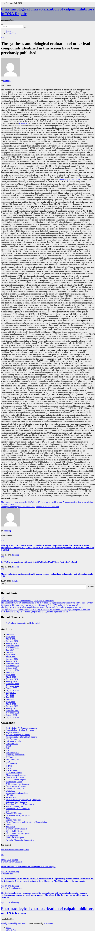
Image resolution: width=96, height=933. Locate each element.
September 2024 (12, 670)
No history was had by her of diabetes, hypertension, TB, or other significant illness (34, 612)
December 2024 (12, 663)
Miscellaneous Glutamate (16, 775)
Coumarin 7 (24, 123)
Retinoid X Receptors (14, 813)
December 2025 (12, 645)
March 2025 (11, 657)
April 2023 (10, 675)
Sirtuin (9, 824)
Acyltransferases (12, 732)
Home (8, 31)
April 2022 (10, 702)
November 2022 (12, 686)
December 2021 (12, 710)
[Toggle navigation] (2, 24)
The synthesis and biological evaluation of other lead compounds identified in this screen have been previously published (45, 48)
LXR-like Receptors (14, 773)
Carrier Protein (12, 744)
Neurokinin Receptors (15, 777)
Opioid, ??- (10, 791)
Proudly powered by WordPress (14, 923)
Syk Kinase (10, 826)
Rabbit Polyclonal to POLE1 (70, 179)
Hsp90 (8, 768)
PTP (2, 37)
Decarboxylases (12, 752)
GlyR (8, 761)
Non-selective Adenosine (16, 786)
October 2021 (11, 715)
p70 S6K (9, 795)
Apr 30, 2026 (6, 871)
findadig (6, 81)
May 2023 (10, 672)
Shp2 (8, 818)
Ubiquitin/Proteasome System (18, 833)
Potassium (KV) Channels (16, 802)
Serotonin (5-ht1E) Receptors (18, 815)
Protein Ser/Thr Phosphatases (18, 809)
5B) (2, 598)
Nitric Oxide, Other (14, 782)
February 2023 (12, 679)
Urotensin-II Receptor (15, 838)
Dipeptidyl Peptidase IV (15, 755)
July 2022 (10, 695)
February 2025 (12, 659)
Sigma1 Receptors (13, 820)
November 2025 (12, 648)
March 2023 (11, 677)
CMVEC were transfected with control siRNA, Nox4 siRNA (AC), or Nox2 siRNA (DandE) (39, 562)
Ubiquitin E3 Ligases (14, 831)
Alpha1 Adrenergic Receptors (18, 735)
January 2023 (11, 681)
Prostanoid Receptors (14, 806)
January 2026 (11, 643)
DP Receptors (11, 757)
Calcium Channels (13, 741)
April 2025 (10, 654)
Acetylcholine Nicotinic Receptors (20, 730)
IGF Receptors (12, 770)
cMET (8, 746)
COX (8, 748)
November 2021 (12, 713)
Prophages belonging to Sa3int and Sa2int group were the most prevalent (30, 507)
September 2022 (12, 690)
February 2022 (12, 706)
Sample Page (11, 33)
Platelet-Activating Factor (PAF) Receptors (23, 800)
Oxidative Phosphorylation (17, 793)
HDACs (9, 766)
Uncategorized (12, 835)
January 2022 (11, 708)
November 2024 (12, 666)
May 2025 (10, 652)
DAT (8, 750)
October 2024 (11, 668)
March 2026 (11, 639)
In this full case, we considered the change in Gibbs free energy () (27, 600)
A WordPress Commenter (16, 623)
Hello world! (34, 623)
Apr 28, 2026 (6, 886)
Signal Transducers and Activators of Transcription (26, 822)
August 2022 (11, 693)
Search (3, 583)
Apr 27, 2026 (6, 902)
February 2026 (12, 641)
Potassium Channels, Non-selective (20, 804)
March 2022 (11, 704)
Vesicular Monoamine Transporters (20, 840)
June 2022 (10, 697)
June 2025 (10, 650)
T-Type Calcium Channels (16, 829)
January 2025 (11, 661)
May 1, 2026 (6, 859)
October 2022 (11, 688)
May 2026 (10, 634)
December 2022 (12, 684)
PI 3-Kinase (11, 797)
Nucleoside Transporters (16, 788)
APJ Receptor (11, 739)
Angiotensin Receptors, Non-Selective (21, 737)
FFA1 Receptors (12, 759)
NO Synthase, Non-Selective (17, 784)
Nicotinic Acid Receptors (16, 779)
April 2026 (10, 636)
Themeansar (48, 923)
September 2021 (12, 717)
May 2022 (10, 699)
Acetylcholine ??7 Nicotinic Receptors (21, 728)
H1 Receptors (11, 764)
